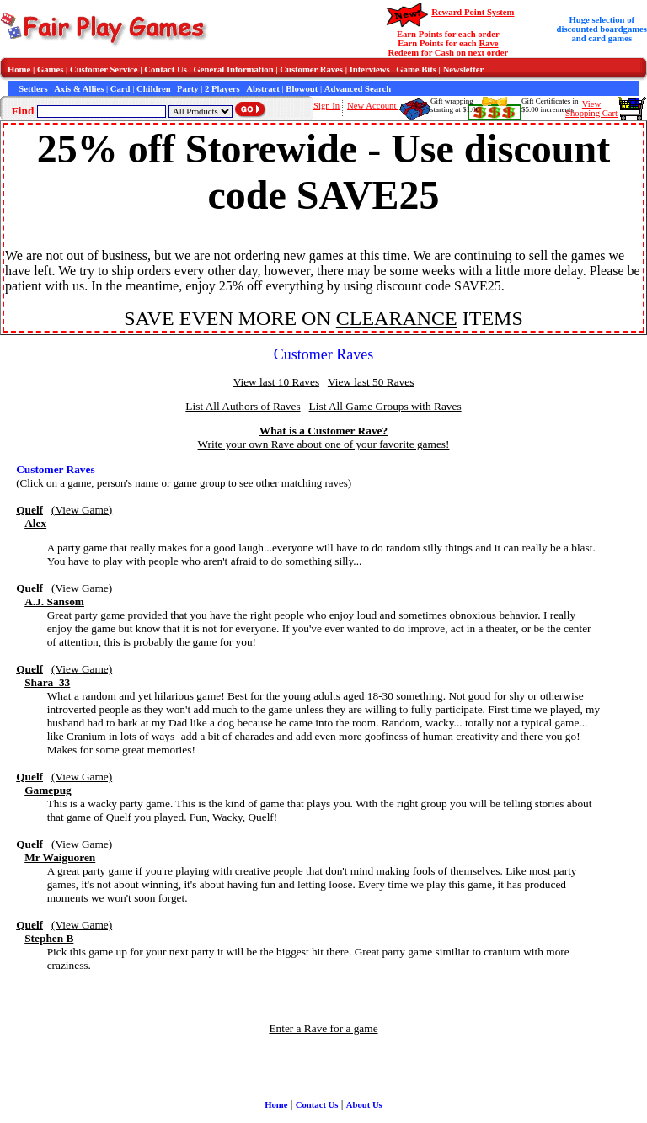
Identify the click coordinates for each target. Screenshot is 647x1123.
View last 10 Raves (276, 381)
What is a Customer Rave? (323, 430)
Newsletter (463, 69)
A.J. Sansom (54, 601)
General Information (234, 69)
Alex (35, 523)
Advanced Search (357, 88)
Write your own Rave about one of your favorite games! (324, 444)
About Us (364, 1105)
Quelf (29, 509)
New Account (372, 105)
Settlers (33, 88)
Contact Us (165, 69)
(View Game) (81, 509)
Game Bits (416, 69)
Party (187, 88)
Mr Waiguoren (59, 857)
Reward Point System (472, 12)
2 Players (222, 88)
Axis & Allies (79, 88)
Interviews (370, 69)
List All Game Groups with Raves (385, 406)
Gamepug (48, 790)
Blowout (302, 88)
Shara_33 (47, 682)
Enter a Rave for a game (323, 1028)
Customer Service (104, 69)
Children (153, 88)
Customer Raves (311, 69)
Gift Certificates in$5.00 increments (549, 105)
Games (50, 69)
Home (19, 69)
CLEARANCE (396, 318)
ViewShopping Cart (591, 108)
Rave (488, 43)
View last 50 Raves (371, 381)
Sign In (326, 105)
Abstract (263, 88)
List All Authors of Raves (242, 406)
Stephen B (48, 938)
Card (120, 88)
